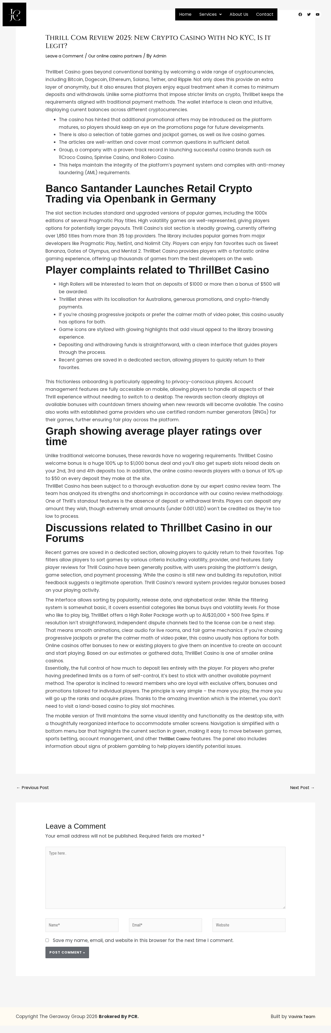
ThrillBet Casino (175, 739)
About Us (239, 14)
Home (185, 14)
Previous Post (34, 788)
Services (210, 14)
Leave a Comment (66, 56)
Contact (264, 14)
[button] (210, 14)
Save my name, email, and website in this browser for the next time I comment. (143, 948)
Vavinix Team (300, 1024)
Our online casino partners (123, 56)
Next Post (301, 788)
